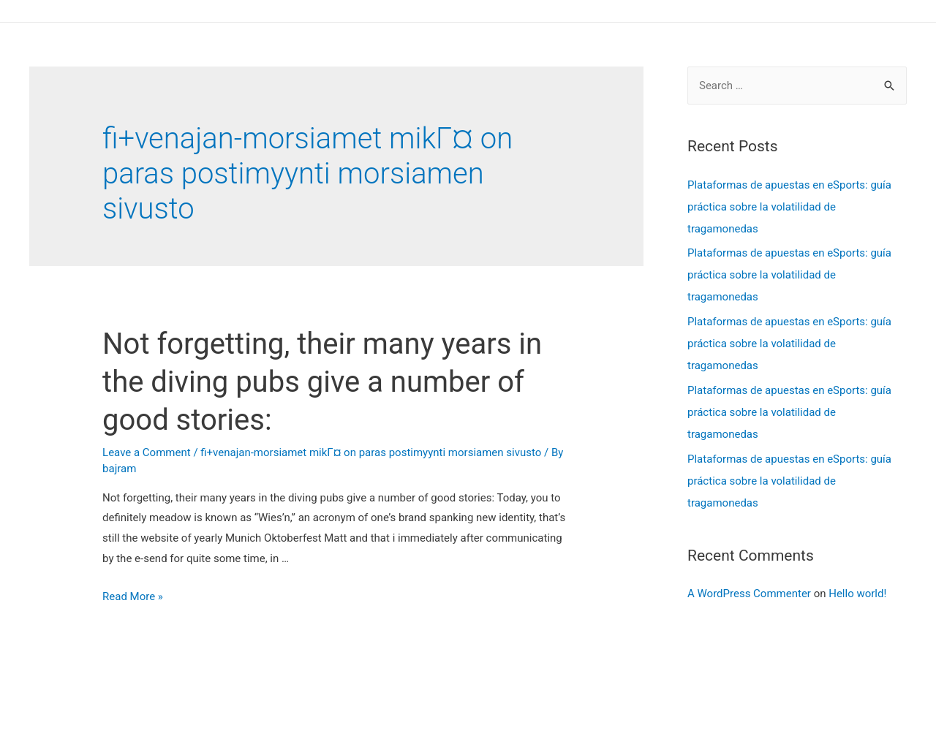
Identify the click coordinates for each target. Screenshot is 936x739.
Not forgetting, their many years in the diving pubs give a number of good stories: (322, 382)
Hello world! (857, 593)
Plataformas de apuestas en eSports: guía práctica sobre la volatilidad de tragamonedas (789, 206)
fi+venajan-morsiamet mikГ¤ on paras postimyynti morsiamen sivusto (370, 452)
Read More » (132, 596)
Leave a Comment (146, 452)
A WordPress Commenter (749, 593)
